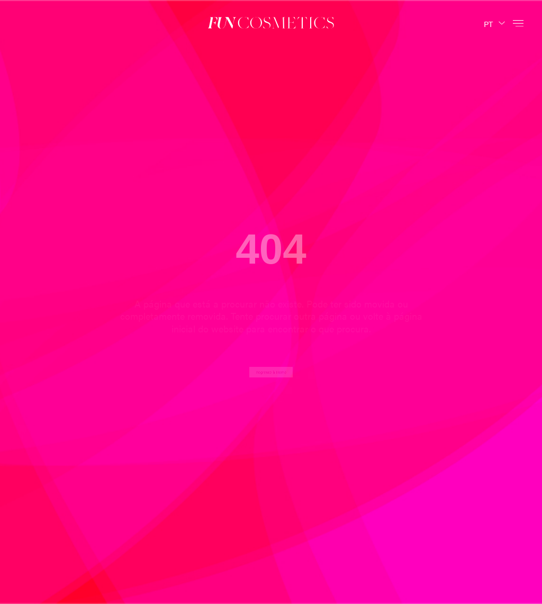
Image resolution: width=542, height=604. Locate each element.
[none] (494, 22)
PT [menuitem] (488, 23)
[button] (518, 23)
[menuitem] (494, 22)
